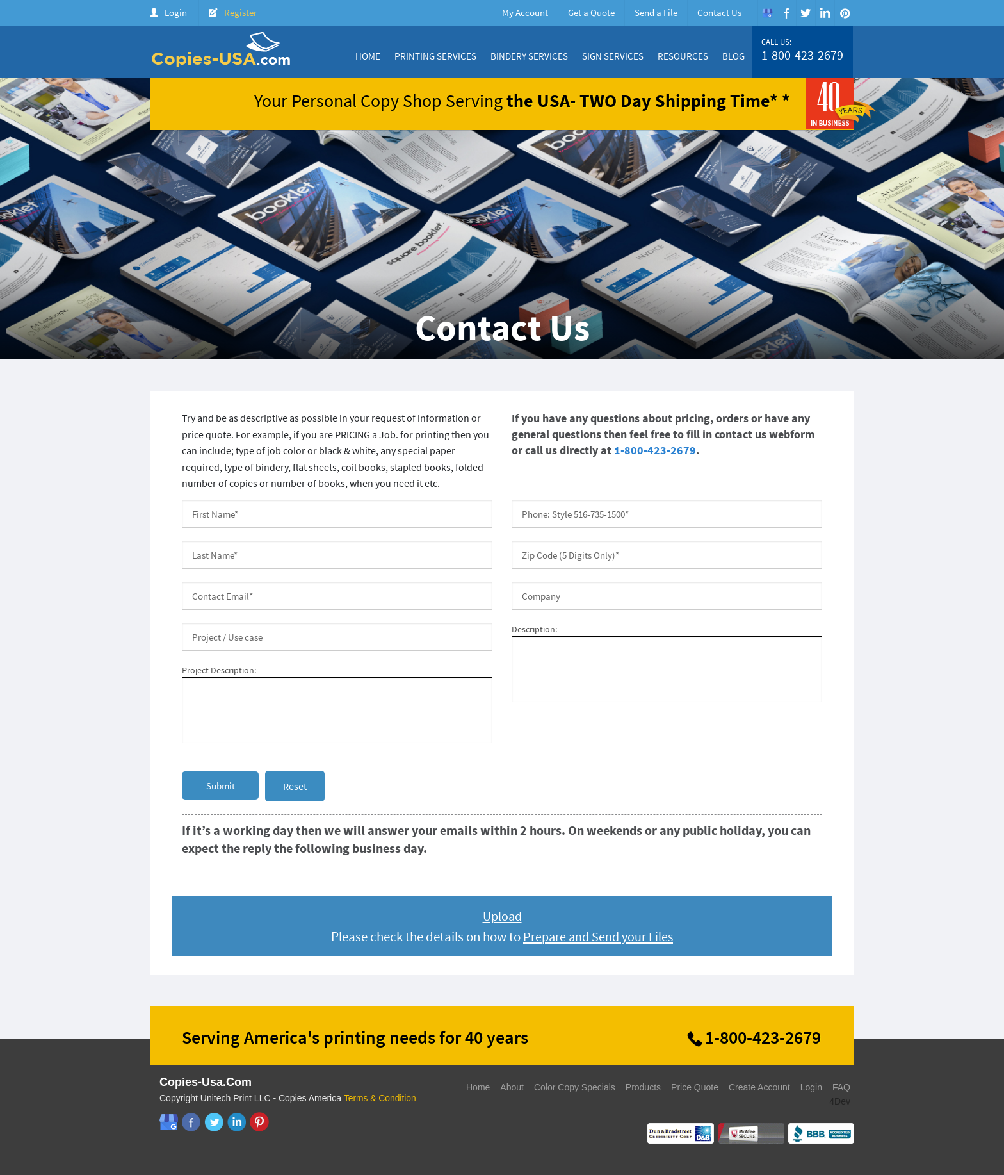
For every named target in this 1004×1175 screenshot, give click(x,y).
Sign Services (613, 56)
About (512, 1087)
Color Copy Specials (574, 1087)
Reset (295, 786)
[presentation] (609, 737)
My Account (525, 12)
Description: (534, 629)
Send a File (656, 12)
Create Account (759, 1087)
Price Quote (694, 1087)
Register (240, 12)
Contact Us (719, 12)
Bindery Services (529, 56)
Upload (502, 915)
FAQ (841, 1087)
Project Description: (219, 670)
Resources (683, 56)
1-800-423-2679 (802, 55)
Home (367, 56)
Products (643, 1087)
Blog (733, 56)
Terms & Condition (380, 1098)
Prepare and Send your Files (598, 936)
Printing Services (435, 56)
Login (176, 12)
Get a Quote (591, 12)
